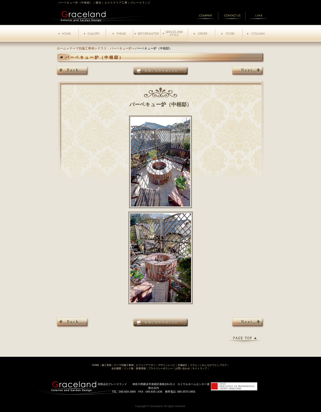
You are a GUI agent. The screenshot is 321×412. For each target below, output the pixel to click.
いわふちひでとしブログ (213, 365)
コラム (193, 365)
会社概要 (116, 368)
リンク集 (129, 368)
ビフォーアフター (146, 365)
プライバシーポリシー (160, 368)
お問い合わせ (182, 368)
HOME (95, 365)
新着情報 (141, 368)
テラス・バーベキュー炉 (114, 48)
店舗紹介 (182, 365)
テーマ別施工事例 (81, 48)
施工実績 (106, 365)
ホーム (61, 48)
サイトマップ (199, 368)
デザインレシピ (166, 365)
